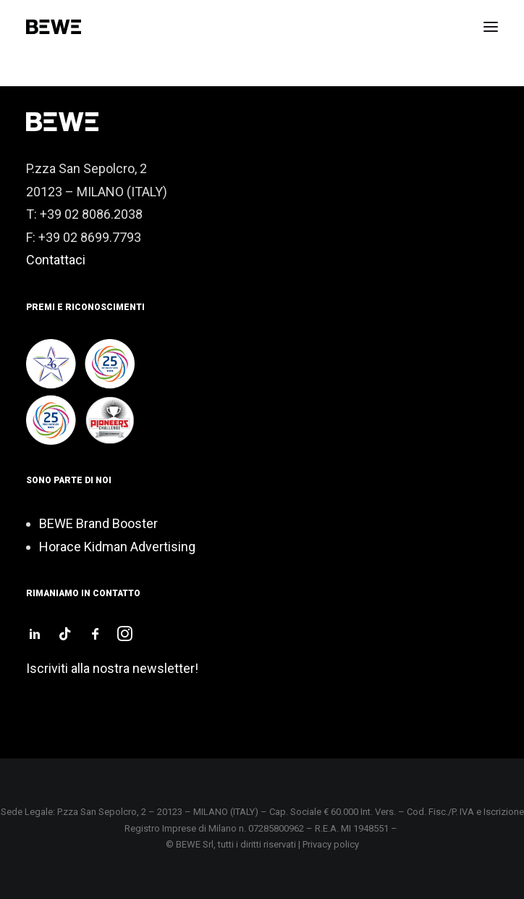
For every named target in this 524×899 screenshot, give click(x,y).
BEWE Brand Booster (98, 523)
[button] (490, 27)
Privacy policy (331, 844)
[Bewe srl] (53, 27)
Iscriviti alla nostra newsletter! (112, 668)
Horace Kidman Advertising (117, 546)
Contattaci (55, 259)
